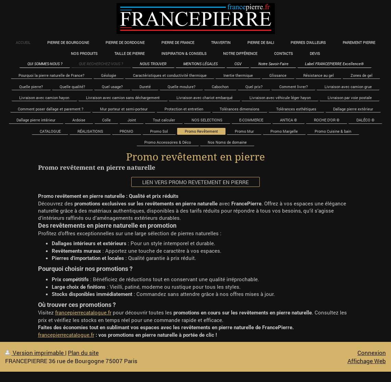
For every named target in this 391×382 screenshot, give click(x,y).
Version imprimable (35, 353)
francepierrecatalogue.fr (83, 312)
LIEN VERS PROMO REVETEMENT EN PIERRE (195, 182)
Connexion (371, 353)
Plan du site (83, 353)
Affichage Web (366, 361)
